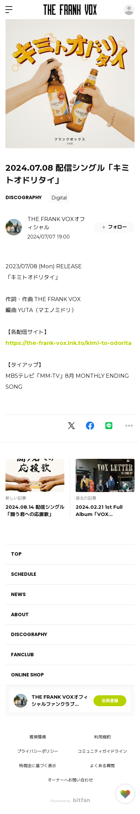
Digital (59, 198)
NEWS (18, 594)
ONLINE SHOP (27, 674)
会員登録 (110, 700)
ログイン (129, 9)
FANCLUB (22, 654)
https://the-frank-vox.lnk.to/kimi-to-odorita (68, 343)
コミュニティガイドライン (102, 751)
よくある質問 (102, 765)
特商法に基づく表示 (37, 765)
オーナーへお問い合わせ (70, 780)
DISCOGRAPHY (23, 197)
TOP (16, 554)
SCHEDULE (23, 574)
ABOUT (20, 614)
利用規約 (102, 736)
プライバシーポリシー (37, 751)
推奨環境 (37, 736)
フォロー (114, 227)
